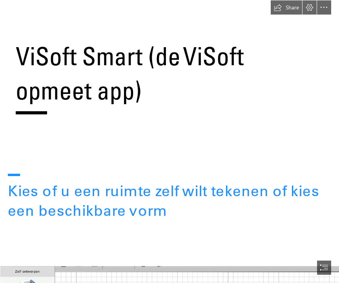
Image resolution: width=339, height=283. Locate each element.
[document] (169, 141)
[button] (286, 7)
